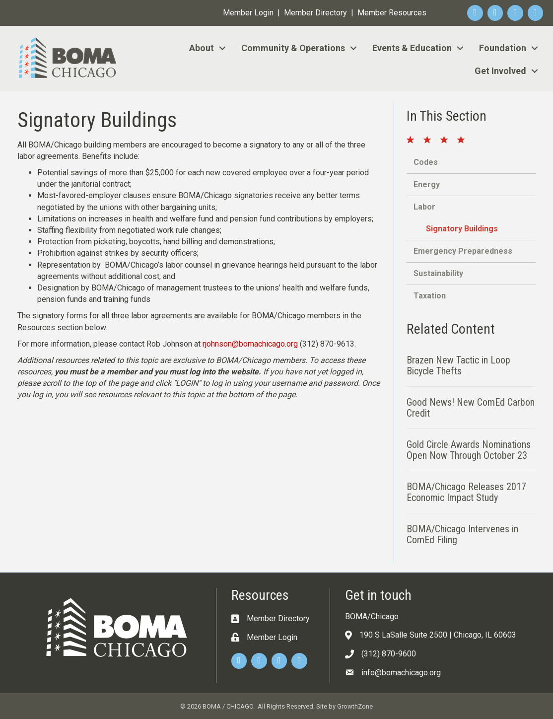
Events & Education (412, 48)
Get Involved (500, 71)
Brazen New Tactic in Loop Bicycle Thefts (458, 365)
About (201, 48)
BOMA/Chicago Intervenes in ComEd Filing (462, 534)
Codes (426, 162)
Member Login (248, 12)
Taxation (430, 295)
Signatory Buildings (462, 228)
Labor (424, 207)
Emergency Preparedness (463, 251)
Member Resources (391, 12)
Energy (427, 184)
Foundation (502, 48)
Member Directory (315, 12)
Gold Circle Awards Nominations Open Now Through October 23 (469, 449)
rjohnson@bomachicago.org (250, 344)
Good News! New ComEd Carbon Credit (471, 407)
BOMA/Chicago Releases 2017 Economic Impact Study (466, 492)
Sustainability (438, 273)
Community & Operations (293, 48)
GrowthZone (355, 706)
